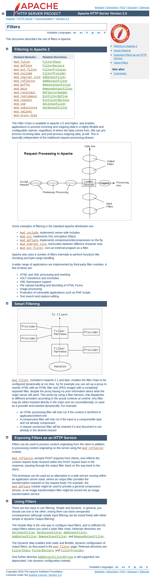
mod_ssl (26, 236)
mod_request (23, 100)
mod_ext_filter (25, 69)
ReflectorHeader (55, 92)
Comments (120, 73)
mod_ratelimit (24, 92)
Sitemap (144, 7)
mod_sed (19, 104)
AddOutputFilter (55, 81)
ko (99, 32)
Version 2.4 (62, 18)
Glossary (132, 7)
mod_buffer (22, 84)
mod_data (20, 88)
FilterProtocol (54, 69)
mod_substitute (25, 107)
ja (92, 32)
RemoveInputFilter (57, 84)
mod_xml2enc (23, 111)
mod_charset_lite (27, 77)
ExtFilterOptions (56, 100)
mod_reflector (24, 81)
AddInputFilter (54, 77)
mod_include (23, 73)
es (81, 32)
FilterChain (52, 62)
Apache (10, 18)
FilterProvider (54, 73)
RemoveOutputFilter (58, 88)
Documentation (44, 18)
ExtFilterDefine (55, 96)
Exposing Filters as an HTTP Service (46, 438)
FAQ (122, 7)
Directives (112, 7)
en (74, 32)
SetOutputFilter (55, 107)
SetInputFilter (54, 104)
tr (105, 32)
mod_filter (22, 62)
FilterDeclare (53, 65)
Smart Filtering (122, 50)
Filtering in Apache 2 (125, 46)
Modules (99, 7)
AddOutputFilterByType (55, 557)
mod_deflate (23, 65)
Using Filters (121, 62)
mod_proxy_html (25, 115)
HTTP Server (25, 18)
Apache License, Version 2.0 (44, 574)
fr (87, 32)
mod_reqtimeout (25, 96)
